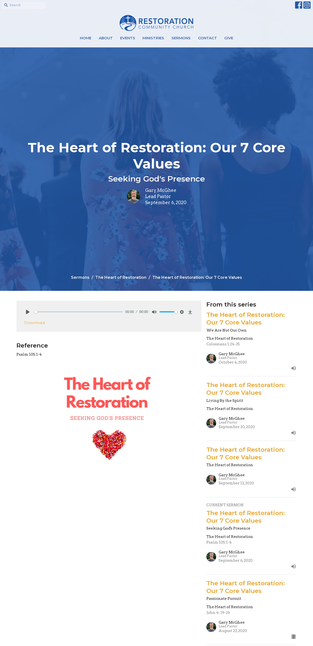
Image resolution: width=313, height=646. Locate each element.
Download (34, 322)
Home (85, 38)
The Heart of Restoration (120, 277)
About (106, 38)
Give (228, 38)
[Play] (28, 312)
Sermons (181, 38)
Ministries (153, 38)
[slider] (78, 311)
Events (127, 38)
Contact (207, 38)
